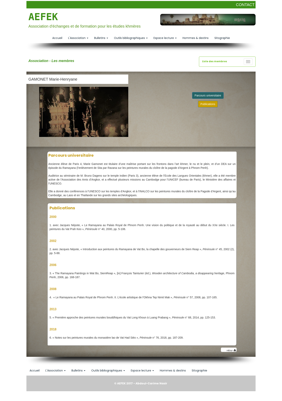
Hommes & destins (196, 38)
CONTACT (245, 5)
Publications (208, 104)
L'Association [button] (78, 38)
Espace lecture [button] (165, 38)
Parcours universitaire (208, 95)
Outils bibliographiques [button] (131, 38)
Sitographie (222, 38)
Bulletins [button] (101, 38)
